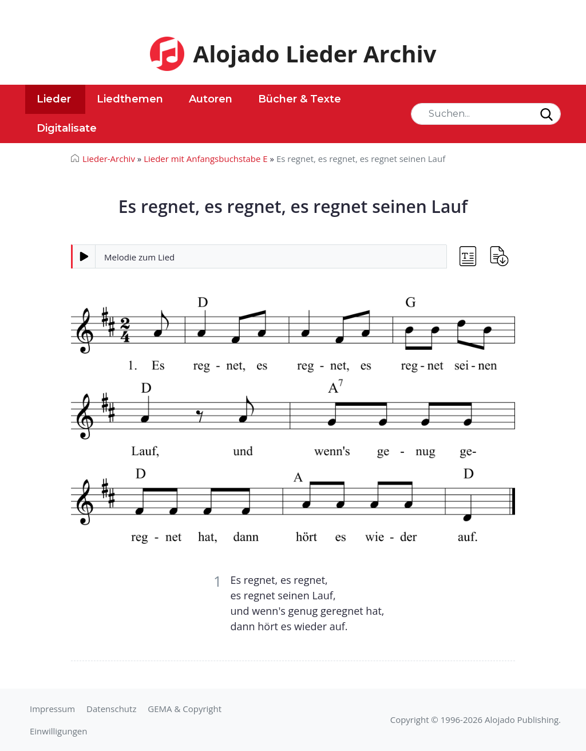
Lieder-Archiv (108, 158)
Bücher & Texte (299, 99)
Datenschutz (111, 708)
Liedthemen (130, 99)
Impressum (52, 708)
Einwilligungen (58, 731)
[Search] (486, 114)
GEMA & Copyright (184, 708)
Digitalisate (67, 128)
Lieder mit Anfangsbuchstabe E (206, 158)
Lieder (54, 99)
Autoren (210, 99)
